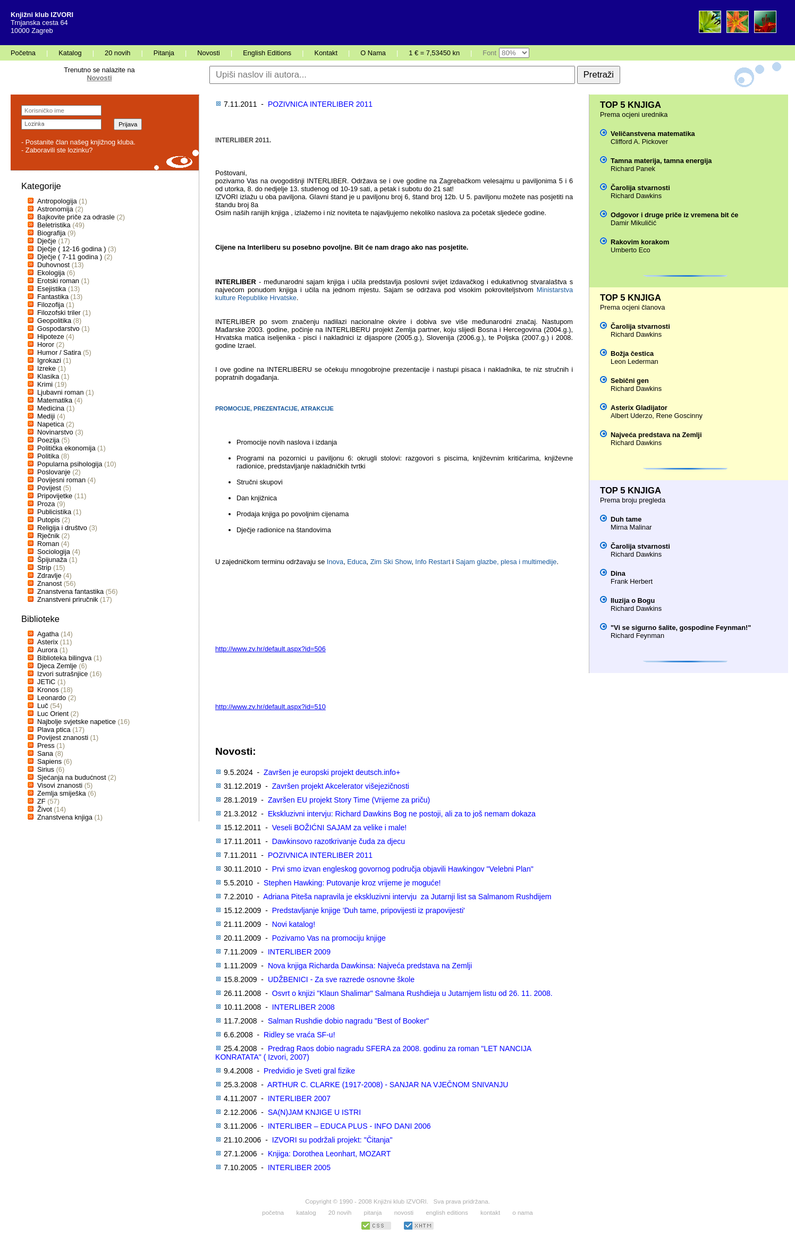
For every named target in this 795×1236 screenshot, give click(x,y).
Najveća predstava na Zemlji (656, 435)
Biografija (51, 233)
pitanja (373, 1212)
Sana (45, 753)
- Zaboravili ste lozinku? (56, 150)
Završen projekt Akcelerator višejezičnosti (340, 786)
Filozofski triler (59, 313)
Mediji (46, 416)
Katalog (69, 53)
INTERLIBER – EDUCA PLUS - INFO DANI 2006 (349, 1126)
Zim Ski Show (391, 562)
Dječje (46, 241)
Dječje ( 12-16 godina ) (71, 249)
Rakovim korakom (640, 242)
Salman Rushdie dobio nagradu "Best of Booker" (348, 1021)
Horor (45, 344)
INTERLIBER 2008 (303, 1007)
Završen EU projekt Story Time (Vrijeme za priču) (349, 800)
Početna (23, 53)
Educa (356, 562)
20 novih (117, 53)
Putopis (48, 520)
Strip (44, 568)
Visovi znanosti (59, 785)
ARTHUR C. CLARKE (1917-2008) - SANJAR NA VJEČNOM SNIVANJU (387, 1084)
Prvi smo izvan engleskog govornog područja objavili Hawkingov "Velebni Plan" (403, 869)
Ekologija (51, 273)
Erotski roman (58, 281)
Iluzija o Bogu (633, 600)
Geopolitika (54, 321)
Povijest (49, 488)
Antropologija (57, 201)
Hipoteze (50, 336)
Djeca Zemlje (57, 666)
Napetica (50, 424)
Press (46, 745)
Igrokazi (49, 360)
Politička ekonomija (66, 448)
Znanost (49, 583)
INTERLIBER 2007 (299, 1098)
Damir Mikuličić (633, 223)
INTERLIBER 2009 (299, 952)
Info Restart (432, 562)
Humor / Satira (59, 352)
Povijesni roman (61, 480)
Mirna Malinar (631, 527)
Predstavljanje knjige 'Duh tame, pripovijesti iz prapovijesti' (368, 910)
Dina (618, 573)
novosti (404, 1212)
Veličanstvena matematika (653, 134)
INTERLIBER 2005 (299, 1167)
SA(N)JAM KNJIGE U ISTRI (314, 1112)
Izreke (46, 368)
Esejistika (51, 289)
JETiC (46, 682)
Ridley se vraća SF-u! (299, 1034)
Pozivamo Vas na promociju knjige (329, 938)
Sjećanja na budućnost (71, 777)
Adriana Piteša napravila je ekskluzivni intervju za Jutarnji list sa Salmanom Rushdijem (407, 896)
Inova (335, 562)
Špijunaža (52, 560)
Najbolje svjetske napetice (76, 722)
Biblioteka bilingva (64, 658)
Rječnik (48, 536)
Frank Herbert (632, 581)
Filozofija (50, 305)
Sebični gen (630, 381)
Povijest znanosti (62, 737)
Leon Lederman (634, 361)
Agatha (48, 634)
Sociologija (53, 552)
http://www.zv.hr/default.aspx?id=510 (270, 707)
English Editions (267, 53)
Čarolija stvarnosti (640, 188)
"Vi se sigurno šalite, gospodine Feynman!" (681, 628)
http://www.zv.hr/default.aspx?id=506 (270, 649)
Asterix (47, 642)
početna (273, 1212)
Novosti (208, 53)
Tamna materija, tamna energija (661, 161)
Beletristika (54, 225)
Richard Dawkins (636, 196)
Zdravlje (49, 575)
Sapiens (49, 761)
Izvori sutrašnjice (62, 674)
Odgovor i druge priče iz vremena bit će (674, 215)
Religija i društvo (62, 528)
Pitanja (164, 53)
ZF (41, 801)
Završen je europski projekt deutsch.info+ (332, 772)
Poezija (48, 440)
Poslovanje (54, 472)
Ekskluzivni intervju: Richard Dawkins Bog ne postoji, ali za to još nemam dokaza (402, 813)
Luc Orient (53, 714)
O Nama (373, 53)
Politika (48, 456)
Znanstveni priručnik (67, 599)
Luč (42, 706)
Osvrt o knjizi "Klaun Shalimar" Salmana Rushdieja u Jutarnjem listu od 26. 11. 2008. (412, 993)
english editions (447, 1212)
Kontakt (326, 53)
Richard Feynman (637, 636)
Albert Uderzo (631, 416)
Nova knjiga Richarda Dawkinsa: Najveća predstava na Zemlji (370, 965)
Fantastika (53, 297)
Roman (48, 544)
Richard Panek (633, 169)
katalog (306, 1212)
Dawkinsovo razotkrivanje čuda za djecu (338, 841)
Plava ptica (54, 730)
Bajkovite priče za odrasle (76, 217)
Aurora (47, 650)
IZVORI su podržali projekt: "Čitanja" (332, 1140)
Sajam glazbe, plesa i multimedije (505, 562)
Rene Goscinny (679, 416)
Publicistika (54, 512)
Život (44, 809)
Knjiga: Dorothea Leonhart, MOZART (329, 1153)
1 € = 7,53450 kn (434, 53)
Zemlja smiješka (61, 793)
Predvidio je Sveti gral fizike (309, 1071)
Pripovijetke (54, 496)
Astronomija (55, 209)
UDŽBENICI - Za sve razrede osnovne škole (341, 979)
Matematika (54, 400)
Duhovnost (53, 265)
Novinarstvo (55, 432)
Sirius (45, 769)
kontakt (490, 1212)
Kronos (48, 690)
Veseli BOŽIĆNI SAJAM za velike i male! (339, 827)
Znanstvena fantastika (70, 591)
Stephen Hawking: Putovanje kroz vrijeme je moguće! (352, 883)
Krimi (45, 384)
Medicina (50, 408)
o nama (522, 1212)
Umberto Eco (630, 250)
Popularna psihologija (69, 464)
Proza (46, 504)
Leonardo (51, 698)
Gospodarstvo (58, 329)
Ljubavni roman (60, 392)
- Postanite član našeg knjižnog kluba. (78, 142)
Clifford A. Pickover (639, 142)
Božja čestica (632, 353)
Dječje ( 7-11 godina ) (69, 257)
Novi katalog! (293, 924)
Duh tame (626, 519)
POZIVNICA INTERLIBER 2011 (320, 104)
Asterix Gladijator (639, 408)
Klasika (48, 376)
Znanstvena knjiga (64, 817)
